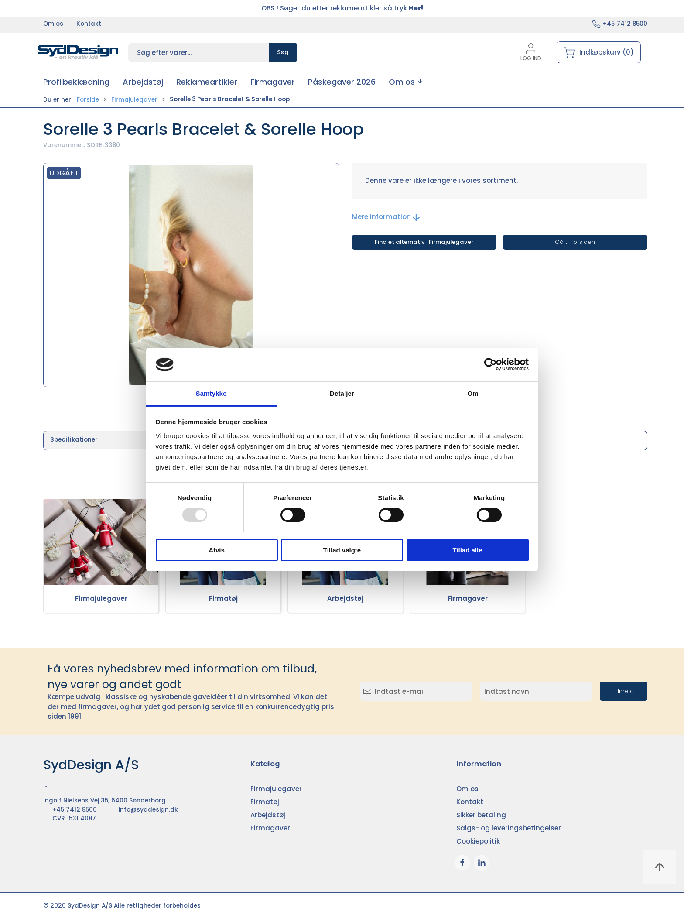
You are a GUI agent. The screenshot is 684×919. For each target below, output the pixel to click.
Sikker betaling (481, 815)
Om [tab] (472, 393)
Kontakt (88, 24)
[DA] (78, 52)
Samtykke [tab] (211, 393)
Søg (283, 52)
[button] (405, 82)
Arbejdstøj (345, 598)
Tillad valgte (342, 550)
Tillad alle (467, 550)
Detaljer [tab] (342, 393)
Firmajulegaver (134, 100)
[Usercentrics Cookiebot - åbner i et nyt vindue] (490, 364)
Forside (88, 100)
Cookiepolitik (478, 841)
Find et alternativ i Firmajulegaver (424, 242)
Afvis (217, 550)
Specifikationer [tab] (74, 439)
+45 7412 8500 (625, 24)
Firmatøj (223, 598)
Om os (53, 24)
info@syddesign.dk (148, 810)
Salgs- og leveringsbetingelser (508, 828)
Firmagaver (468, 598)
